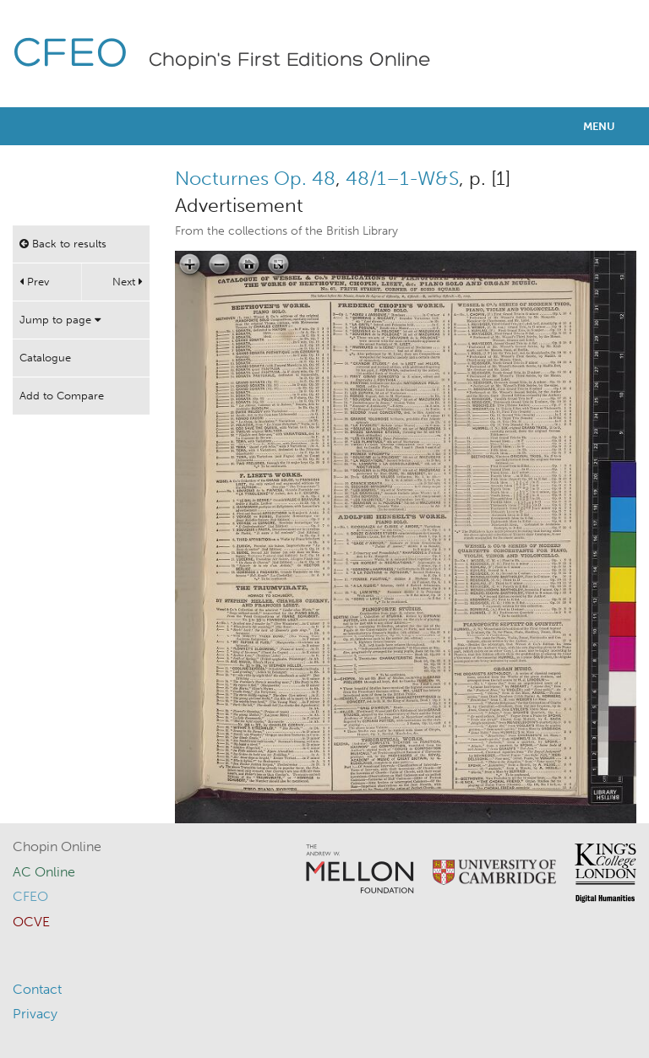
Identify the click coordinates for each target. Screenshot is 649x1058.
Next (127, 281)
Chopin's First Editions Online (290, 61)
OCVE (31, 922)
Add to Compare (61, 395)
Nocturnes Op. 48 (255, 178)
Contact (37, 989)
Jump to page (60, 319)
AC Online (44, 872)
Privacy (35, 1014)
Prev (34, 281)
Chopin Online (57, 846)
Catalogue (45, 357)
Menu (599, 126)
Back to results (62, 243)
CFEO (70, 55)
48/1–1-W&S (402, 178)
